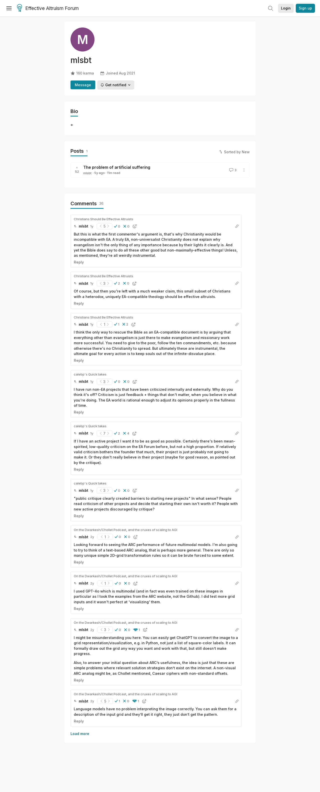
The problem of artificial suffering (116, 167)
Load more (79, 734)
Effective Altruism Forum (48, 8)
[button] (117, 226)
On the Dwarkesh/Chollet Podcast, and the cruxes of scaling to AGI (125, 530)
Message (83, 85)
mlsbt (87, 173)
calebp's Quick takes (90, 374)
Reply (79, 262)
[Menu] (9, 8)
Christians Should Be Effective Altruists (103, 219)
